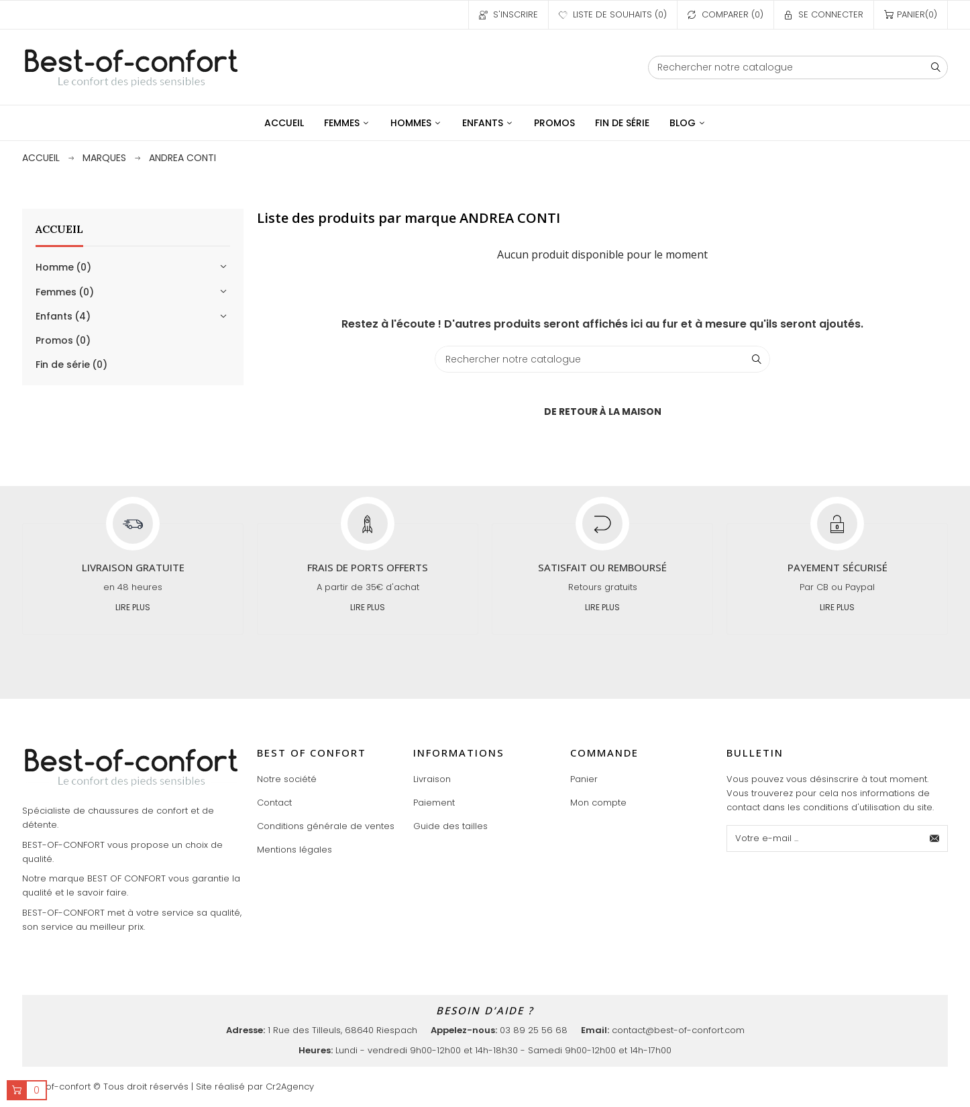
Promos (63, 340)
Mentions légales (294, 849)
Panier (584, 779)
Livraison (432, 779)
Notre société (287, 779)
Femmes (65, 292)
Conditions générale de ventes (325, 826)
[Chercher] (798, 67)
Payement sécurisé (837, 567)
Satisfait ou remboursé (602, 567)
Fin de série (71, 364)
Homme (63, 267)
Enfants (63, 316)
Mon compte (598, 802)
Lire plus (132, 607)
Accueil (59, 229)
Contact (274, 802)
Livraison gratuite (133, 567)
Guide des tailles (450, 826)
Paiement (434, 802)
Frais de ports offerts (367, 567)
